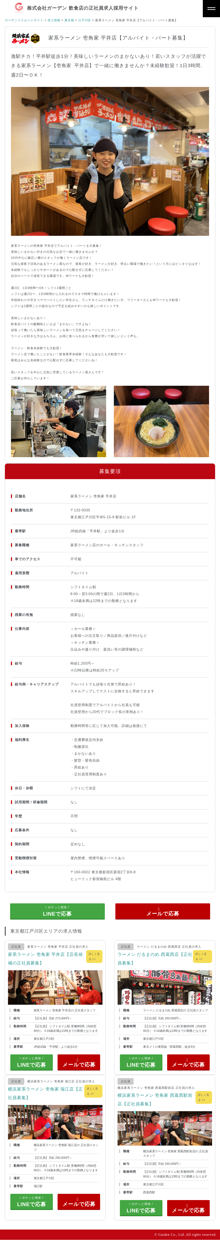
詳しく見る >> (94, 963)
